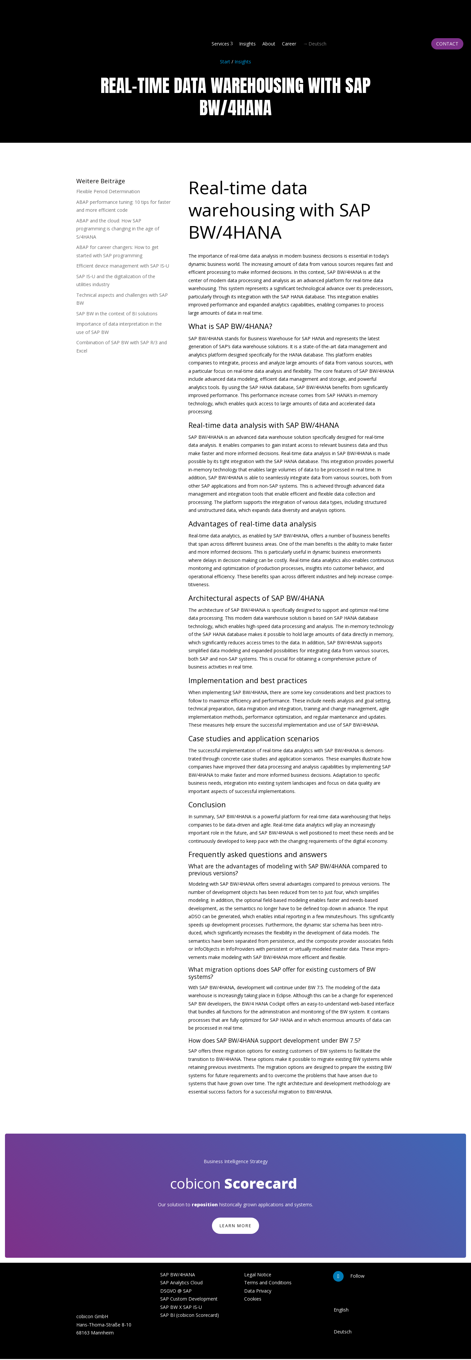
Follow (357, 1277)
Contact (447, 43)
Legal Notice (257, 1275)
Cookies (252, 1300)
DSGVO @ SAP (176, 1292)
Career (289, 43)
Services (222, 43)
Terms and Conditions (268, 1284)
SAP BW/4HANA (177, 1275)
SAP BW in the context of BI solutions (117, 313)
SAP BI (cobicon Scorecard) (189, 1316)
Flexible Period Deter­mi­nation (108, 191)
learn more (235, 1226)
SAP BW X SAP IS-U (181, 1308)
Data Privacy (257, 1292)
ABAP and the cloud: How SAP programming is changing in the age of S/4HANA (117, 228)
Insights (247, 43)
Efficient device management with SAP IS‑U (122, 266)
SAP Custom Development (189, 1300)
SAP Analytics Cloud (181, 1284)
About (268, 43)
